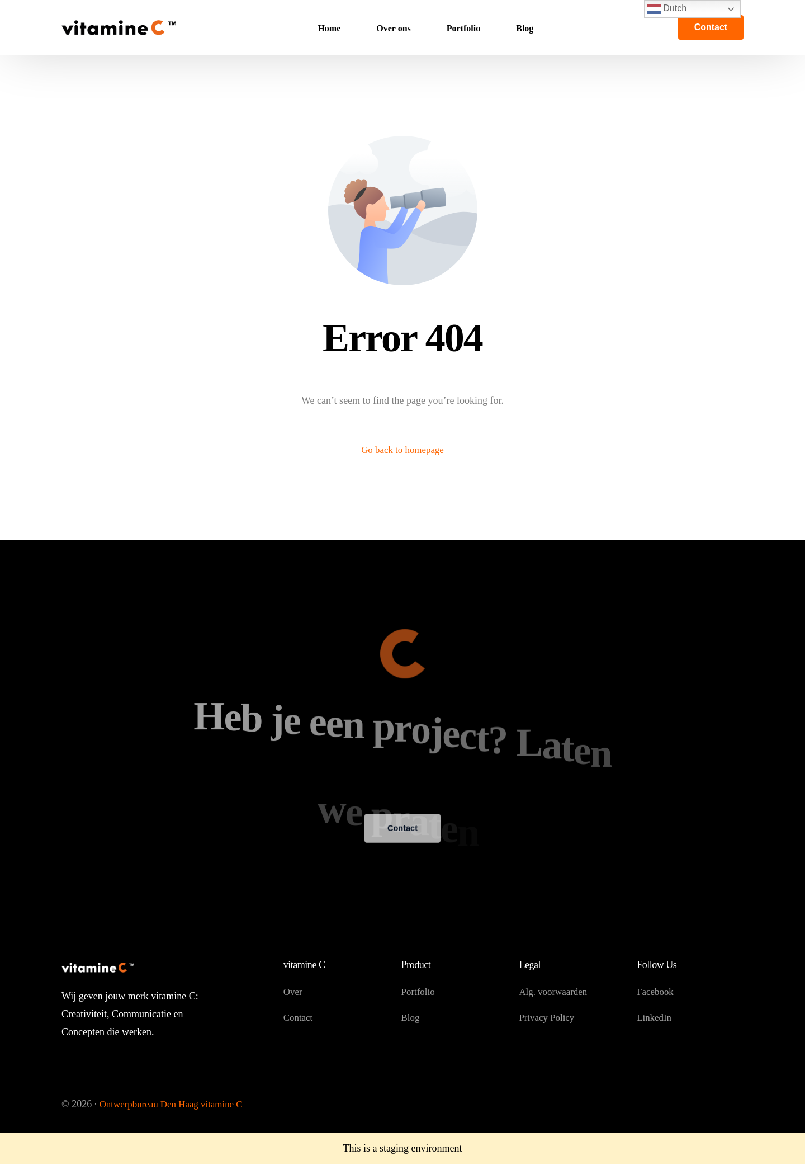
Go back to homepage (402, 450)
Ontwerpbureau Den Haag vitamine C (176, 1107)
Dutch (666, 9)
